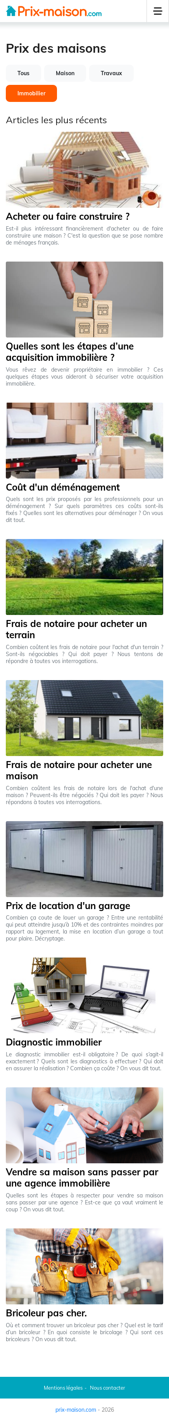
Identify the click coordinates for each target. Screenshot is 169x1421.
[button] (157, 11)
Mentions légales (63, 1388)
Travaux (111, 73)
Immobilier (31, 93)
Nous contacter (107, 1388)
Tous (23, 73)
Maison (65, 73)
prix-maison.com (75, 1409)
